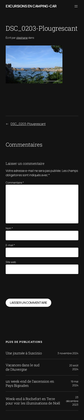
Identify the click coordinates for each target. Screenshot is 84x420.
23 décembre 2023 (72, 400)
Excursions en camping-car (31, 6)
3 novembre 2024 (68, 353)
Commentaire (15, 182)
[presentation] (34, 286)
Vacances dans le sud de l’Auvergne (22, 367)
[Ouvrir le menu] (76, 6)
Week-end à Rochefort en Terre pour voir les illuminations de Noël (33, 401)
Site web (11, 262)
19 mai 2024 (74, 383)
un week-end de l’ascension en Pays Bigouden (30, 383)
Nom (9, 228)
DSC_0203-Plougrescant (28, 124)
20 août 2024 (73, 367)
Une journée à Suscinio (24, 353)
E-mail (10, 245)
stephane (22, 37)
